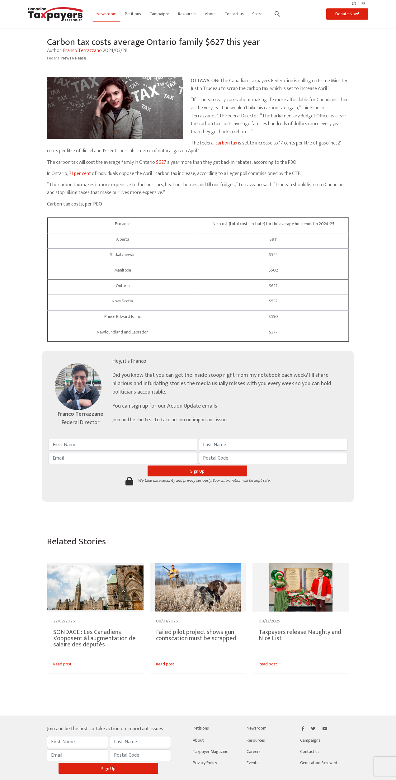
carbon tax (226, 143)
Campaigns (159, 13)
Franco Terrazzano (82, 50)
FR (363, 3)
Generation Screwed (318, 762)
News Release (73, 58)
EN (354, 3)
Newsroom (106, 13)
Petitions (133, 13)
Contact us (234, 13)
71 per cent (80, 173)
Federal (54, 58)
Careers (254, 751)
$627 (161, 162)
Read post (62, 664)
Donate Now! (347, 13)
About (210, 13)
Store (257, 13)
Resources (187, 13)
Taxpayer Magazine (210, 751)
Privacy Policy (205, 762)
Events (252, 762)
